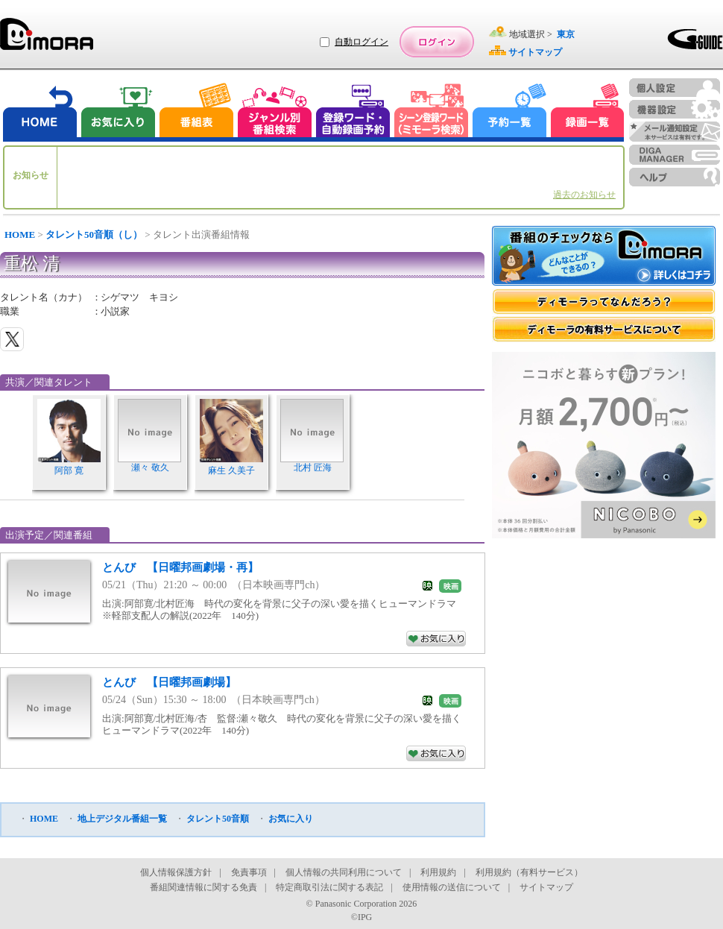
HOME (19, 234)
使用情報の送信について (451, 887)
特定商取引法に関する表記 (329, 887)
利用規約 (438, 872)
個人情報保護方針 (176, 872)
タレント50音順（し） (93, 234)
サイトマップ (546, 887)
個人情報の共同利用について (343, 872)
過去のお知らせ (584, 194)
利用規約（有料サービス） (529, 872)
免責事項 (249, 872)
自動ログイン (361, 42)
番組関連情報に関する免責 (203, 887)
